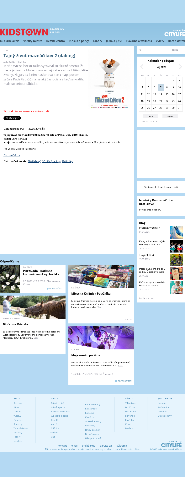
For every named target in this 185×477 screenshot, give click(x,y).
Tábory (97, 41)
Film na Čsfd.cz (11, 155)
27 (154, 107)
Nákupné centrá (93, 438)
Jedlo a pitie (114, 41)
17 (179, 94)
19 (148, 101)
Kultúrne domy (92, 404)
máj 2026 (161, 67)
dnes (150, 116)
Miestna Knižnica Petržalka (91, 293)
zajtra (170, 116)
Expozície (18, 420)
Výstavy (17, 415)
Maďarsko (130, 428)
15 (167, 94)
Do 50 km (130, 407)
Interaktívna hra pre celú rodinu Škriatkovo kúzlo (152, 270)
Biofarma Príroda (15, 324)
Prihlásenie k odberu (150, 209)
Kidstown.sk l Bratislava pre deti (161, 187)
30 (173, 107)
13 (154, 94)
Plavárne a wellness (139, 41)
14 (160, 94)
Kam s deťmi (176, 41)
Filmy (16, 407)
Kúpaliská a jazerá (59, 415)
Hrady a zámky (92, 429)
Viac (100, 307)
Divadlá (17, 411)
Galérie (53, 432)
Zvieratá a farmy (93, 421)
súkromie (122, 445)
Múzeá (53, 424)
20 (154, 101)
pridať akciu (88, 445)
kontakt (62, 445)
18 (142, 101)
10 (179, 87)
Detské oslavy (92, 434)
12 (148, 94)
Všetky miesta (32, 41)
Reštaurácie (91, 408)
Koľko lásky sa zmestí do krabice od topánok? (152, 284)
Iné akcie (17, 440)
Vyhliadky (90, 425)
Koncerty (17, 424)
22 (167, 101)
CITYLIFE (128, 319)
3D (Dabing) (34, 161)
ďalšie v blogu (146, 298)
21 (160, 101)
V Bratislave (131, 403)
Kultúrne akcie (9, 41)
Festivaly (17, 432)
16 (173, 94)
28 (160, 107)
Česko (128, 424)
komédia (21, 62)
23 (173, 101)
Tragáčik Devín (147, 255)
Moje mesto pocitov (85, 355)
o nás (74, 445)
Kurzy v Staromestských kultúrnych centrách (152, 243)
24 (179, 101)
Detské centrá (55, 41)
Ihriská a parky (79, 41)
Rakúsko (129, 420)
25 (142, 107)
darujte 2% (106, 445)
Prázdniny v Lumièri (149, 227)
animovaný (9, 62)
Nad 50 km (130, 411)
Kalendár (17, 403)
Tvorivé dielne (20, 428)
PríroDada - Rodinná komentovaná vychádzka (41, 272)
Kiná (52, 436)
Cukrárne (89, 417)
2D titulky (67, 161)
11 (142, 94)
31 (179, 107)
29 (167, 107)
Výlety (160, 41)
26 (148, 107)
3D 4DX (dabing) (51, 161)
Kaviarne (89, 412)
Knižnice (54, 428)
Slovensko (130, 415)
